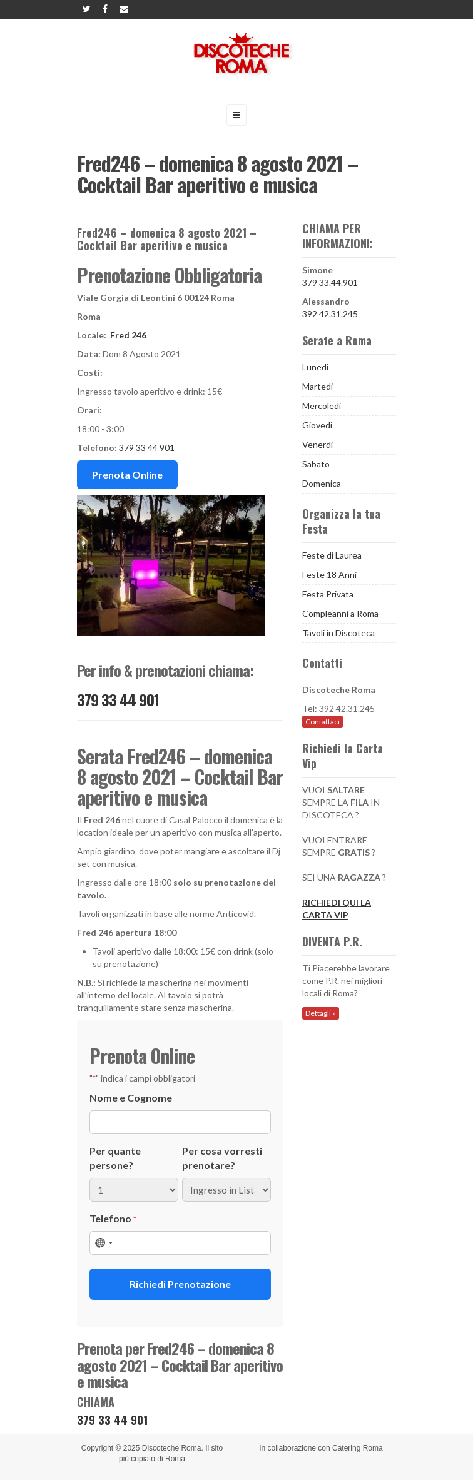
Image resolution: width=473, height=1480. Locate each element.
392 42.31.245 (330, 313)
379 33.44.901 (330, 282)
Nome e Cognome (130, 1097)
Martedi (317, 386)
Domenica (321, 483)
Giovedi (317, 425)
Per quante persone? (115, 1158)
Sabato (316, 464)
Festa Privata (327, 594)
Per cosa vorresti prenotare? (222, 1158)
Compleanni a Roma (340, 613)
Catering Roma (357, 1448)
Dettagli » (320, 1013)
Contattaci (322, 721)
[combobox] (103, 1243)
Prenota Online (127, 474)
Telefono (112, 1218)
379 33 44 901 (147, 447)
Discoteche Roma (171, 1448)
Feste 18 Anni (329, 574)
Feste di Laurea (332, 555)
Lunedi (315, 367)
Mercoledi (321, 405)
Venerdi (317, 444)
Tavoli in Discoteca (338, 632)
